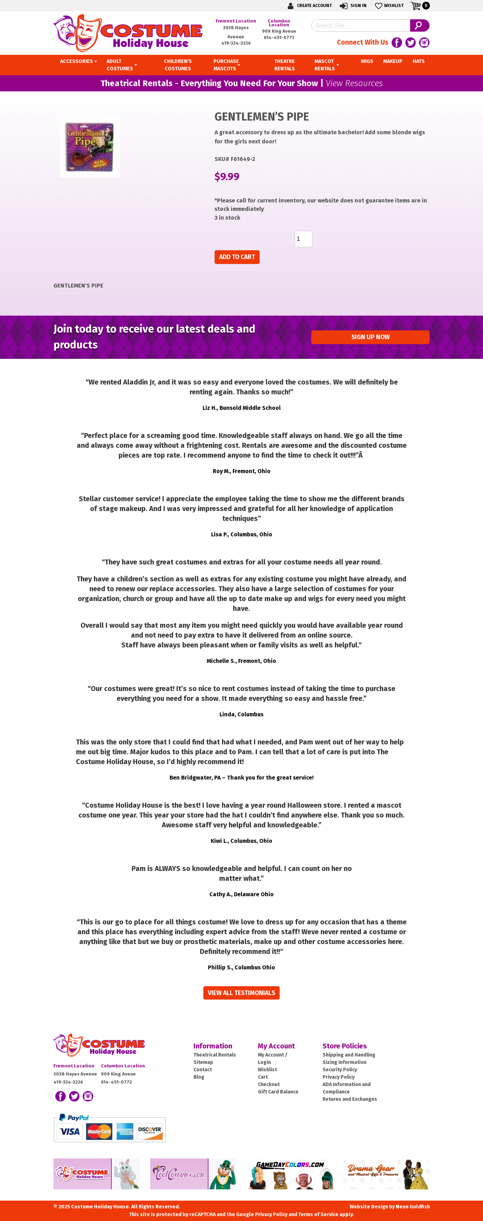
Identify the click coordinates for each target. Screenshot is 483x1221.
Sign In (353, 5)
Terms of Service (318, 1214)
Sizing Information (345, 1062)
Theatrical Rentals (214, 1055)
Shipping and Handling (349, 1055)
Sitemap (203, 1062)
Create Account (308, 5)
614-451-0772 (279, 37)
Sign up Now (370, 337)
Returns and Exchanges (350, 1099)
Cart (263, 1077)
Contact (202, 1070)
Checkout (269, 1084)
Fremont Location (236, 21)
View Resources (354, 83)
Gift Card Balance (278, 1092)
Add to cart (237, 257)
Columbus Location (279, 22)
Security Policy (340, 1070)
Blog (198, 1077)
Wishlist (388, 5)
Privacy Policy (339, 1077)
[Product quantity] (303, 239)
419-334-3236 (236, 43)
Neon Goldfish (413, 1207)
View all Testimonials (241, 993)
